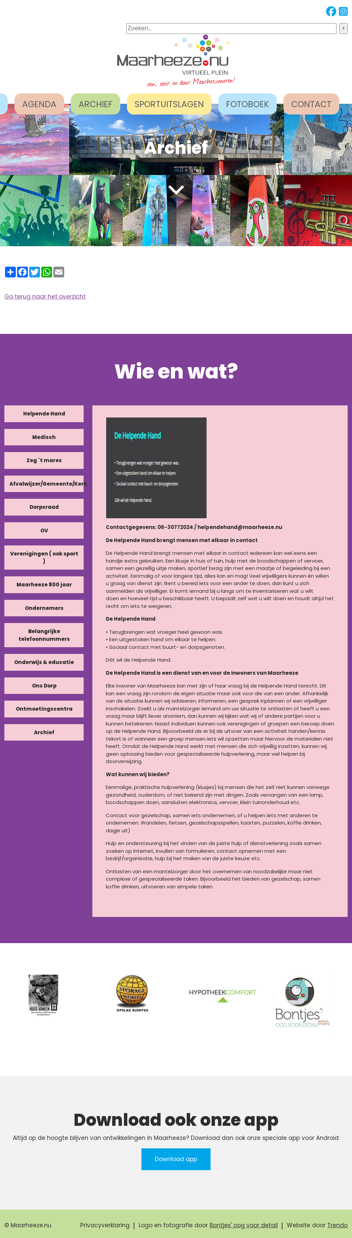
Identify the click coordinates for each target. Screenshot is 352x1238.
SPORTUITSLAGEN (169, 104)
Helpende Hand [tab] (44, 413)
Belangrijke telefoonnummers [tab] (44, 635)
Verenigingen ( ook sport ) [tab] (44, 557)
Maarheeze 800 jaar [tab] (44, 584)
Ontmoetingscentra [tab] (44, 708)
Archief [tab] (44, 732)
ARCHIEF (96, 104)
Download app (176, 1159)
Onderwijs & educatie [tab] (44, 662)
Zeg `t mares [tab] (44, 460)
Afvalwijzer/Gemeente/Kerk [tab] (46, 483)
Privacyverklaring (105, 1225)
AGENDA (39, 104)
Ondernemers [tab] (44, 608)
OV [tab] (44, 530)
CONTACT (311, 104)
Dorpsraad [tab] (44, 507)
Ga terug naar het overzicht (45, 297)
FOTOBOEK (247, 104)
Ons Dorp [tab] (44, 685)
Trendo (337, 1225)
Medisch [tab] (44, 437)
